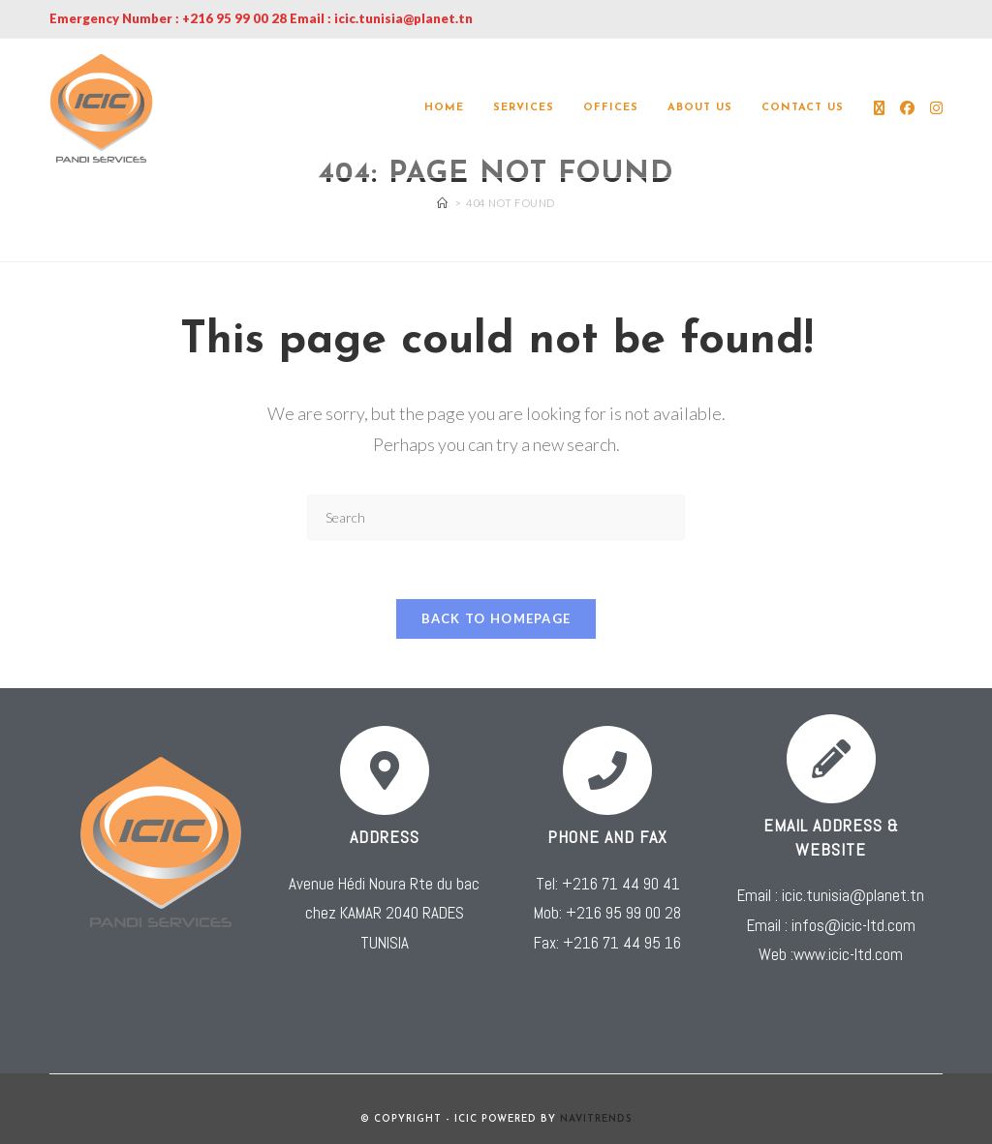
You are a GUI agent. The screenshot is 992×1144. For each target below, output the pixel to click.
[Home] (443, 202)
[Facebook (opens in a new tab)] (907, 108)
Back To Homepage (496, 618)
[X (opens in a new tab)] (879, 108)
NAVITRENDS (596, 1119)
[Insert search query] (496, 517)
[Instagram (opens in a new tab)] (936, 108)
